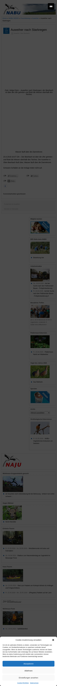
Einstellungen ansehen (28, 678)
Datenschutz (34, 683)
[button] (53, 640)
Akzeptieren (28, 664)
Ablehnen (28, 671)
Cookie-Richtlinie (23, 683)
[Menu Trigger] (51, 6)
